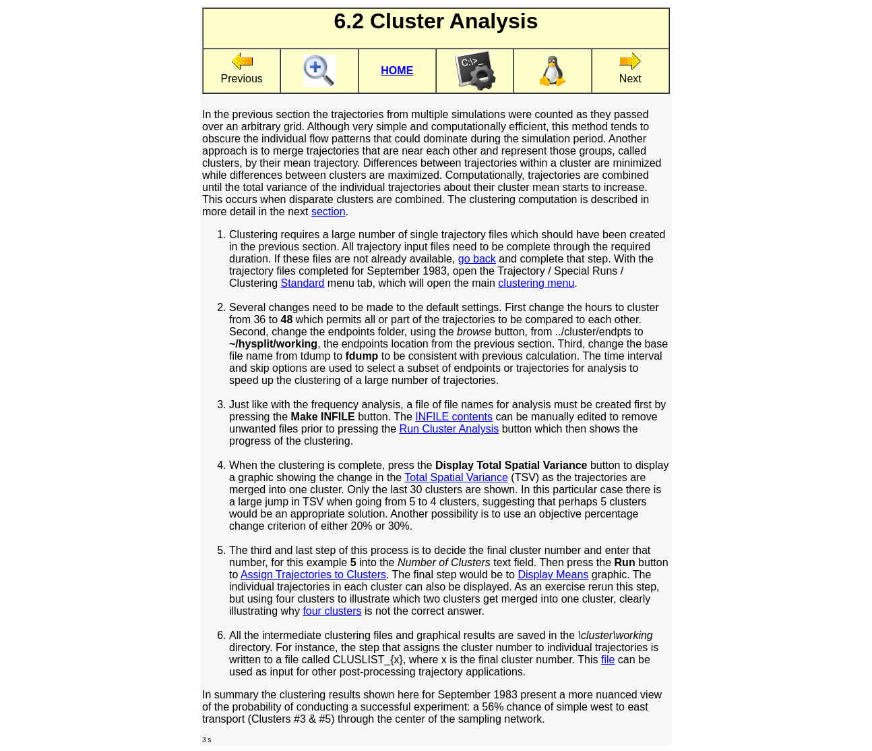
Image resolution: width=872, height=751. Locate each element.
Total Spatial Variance (456, 477)
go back (477, 259)
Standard (302, 283)
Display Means (553, 574)
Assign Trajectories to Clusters (313, 574)
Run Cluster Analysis (449, 429)
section (328, 211)
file (608, 659)
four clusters (332, 611)
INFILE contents (454, 416)
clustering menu (536, 283)
